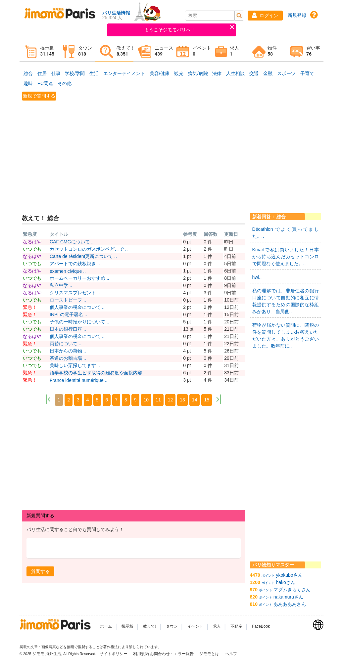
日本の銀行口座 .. (68, 329)
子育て (307, 73)
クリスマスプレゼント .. (75, 292)
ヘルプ (231, 653)
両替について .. (65, 343)
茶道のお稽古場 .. (68, 358)
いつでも (32, 249)
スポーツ (286, 73)
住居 (42, 73)
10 (146, 399)
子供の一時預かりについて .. (79, 321)
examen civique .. (68, 271)
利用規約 (141, 653)
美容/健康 (160, 73)
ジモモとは (209, 653)
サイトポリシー (114, 653)
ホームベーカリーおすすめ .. (79, 278)
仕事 (56, 73)
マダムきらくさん (292, 589)
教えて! (149, 626)
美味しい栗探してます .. (75, 365)
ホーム (106, 626)
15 (206, 399)
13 (182, 399)
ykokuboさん (289, 575)
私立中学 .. (61, 285)
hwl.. (257, 277)
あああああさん (289, 604)
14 (194, 399)
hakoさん (285, 582)
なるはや (32, 241)
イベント (195, 626)
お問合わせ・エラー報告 (172, 653)
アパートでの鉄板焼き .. (75, 263)
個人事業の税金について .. (77, 307)
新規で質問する (39, 96)
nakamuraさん (288, 597)
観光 (178, 73)
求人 (217, 626)
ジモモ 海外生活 (46, 653)
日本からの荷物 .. (68, 350)
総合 (28, 73)
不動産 (236, 626)
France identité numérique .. (78, 380)
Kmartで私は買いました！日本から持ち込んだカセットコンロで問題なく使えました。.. (285, 256)
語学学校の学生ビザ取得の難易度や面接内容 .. (98, 372)
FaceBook (261, 626)
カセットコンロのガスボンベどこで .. (89, 249)
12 (170, 399)
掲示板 (127, 626)
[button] (265, 16)
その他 (65, 83)
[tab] (39, 52)
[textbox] (133, 548)
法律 (216, 73)
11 (158, 399)
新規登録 (297, 15)
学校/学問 (75, 73)
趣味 (28, 83)
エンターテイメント (124, 73)
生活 (94, 73)
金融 (267, 73)
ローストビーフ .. (68, 300)
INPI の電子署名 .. (68, 314)
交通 (254, 73)
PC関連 (45, 83)
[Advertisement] (171, 154)
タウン (172, 626)
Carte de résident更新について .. (83, 256)
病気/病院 (198, 73)
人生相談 (235, 73)
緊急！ (30, 307)
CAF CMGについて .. (71, 241)
